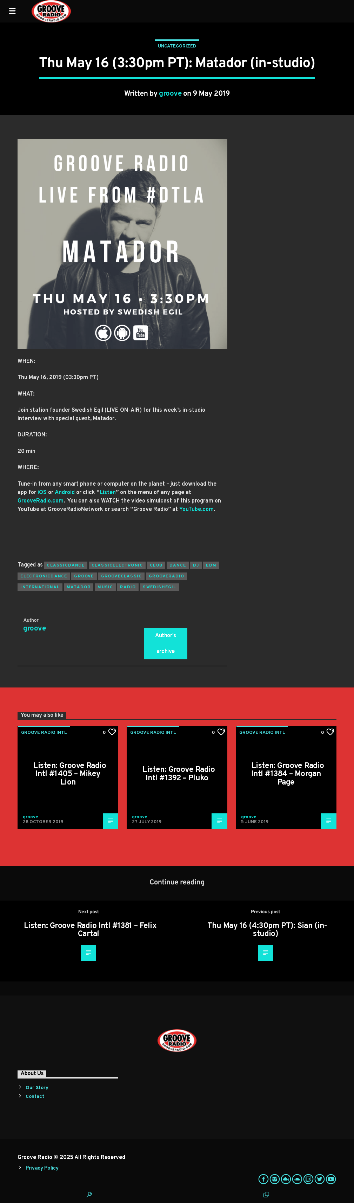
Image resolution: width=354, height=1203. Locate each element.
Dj (196, 565)
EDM (211, 565)
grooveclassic (121, 576)
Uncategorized (177, 46)
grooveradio (166, 576)
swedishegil (159, 587)
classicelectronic (117, 565)
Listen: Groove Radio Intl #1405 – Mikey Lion (69, 774)
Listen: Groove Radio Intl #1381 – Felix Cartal (90, 930)
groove (170, 93)
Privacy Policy (42, 1168)
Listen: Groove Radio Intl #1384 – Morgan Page (287, 774)
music (105, 587)
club (156, 565)
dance (177, 565)
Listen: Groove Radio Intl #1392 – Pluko (178, 774)
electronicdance (43, 576)
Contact (35, 1097)
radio (128, 587)
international (40, 587)
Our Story (37, 1088)
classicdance (65, 565)
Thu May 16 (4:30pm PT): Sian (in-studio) (267, 930)
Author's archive (165, 643)
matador (79, 587)
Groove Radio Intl (44, 733)
